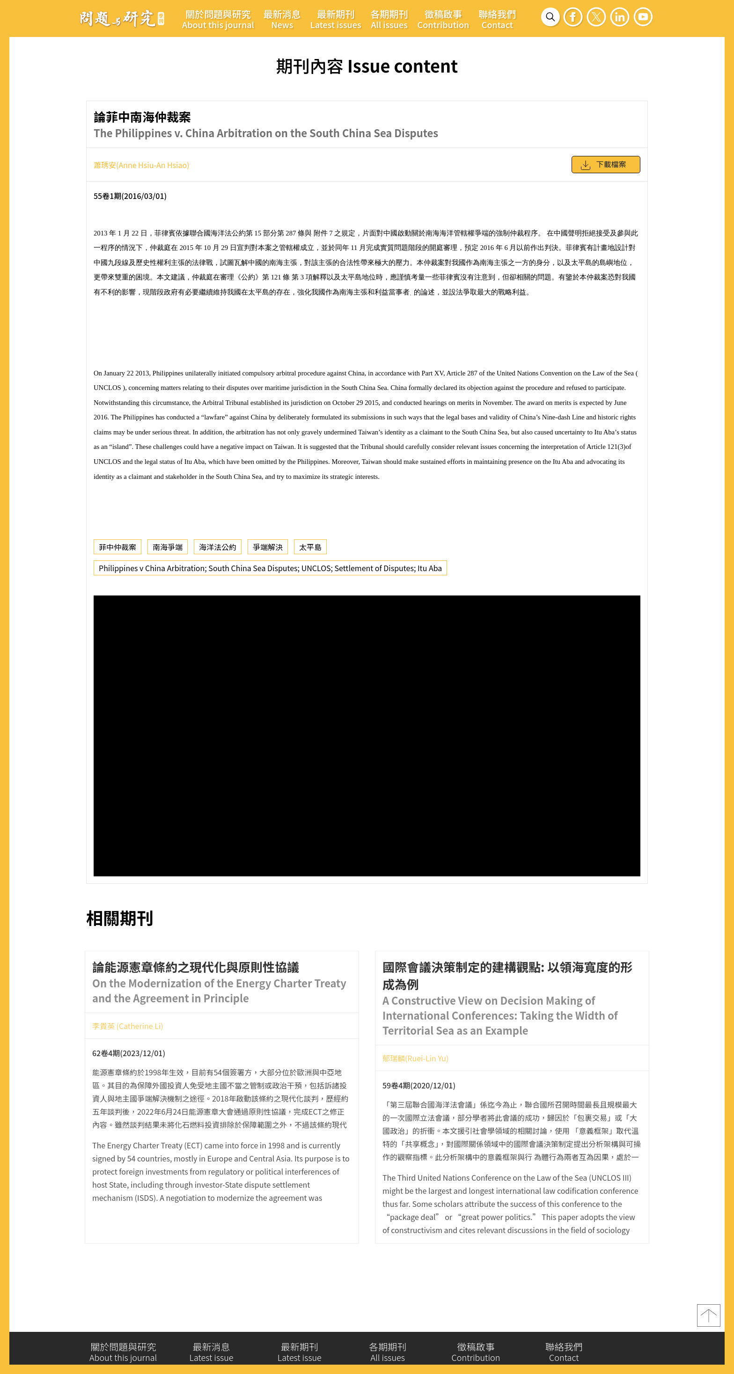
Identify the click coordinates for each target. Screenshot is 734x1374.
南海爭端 (168, 545)
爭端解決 (268, 545)
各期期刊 (389, 18)
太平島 (310, 545)
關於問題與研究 (218, 18)
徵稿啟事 (444, 18)
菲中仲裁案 (117, 545)
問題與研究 (122, 18)
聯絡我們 (497, 18)
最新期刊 (335, 18)
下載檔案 (603, 164)
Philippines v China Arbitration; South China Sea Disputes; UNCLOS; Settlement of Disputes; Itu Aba (270, 566)
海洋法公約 (217, 545)
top (708, 1317)
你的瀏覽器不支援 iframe (367, 734)
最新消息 (282, 18)
